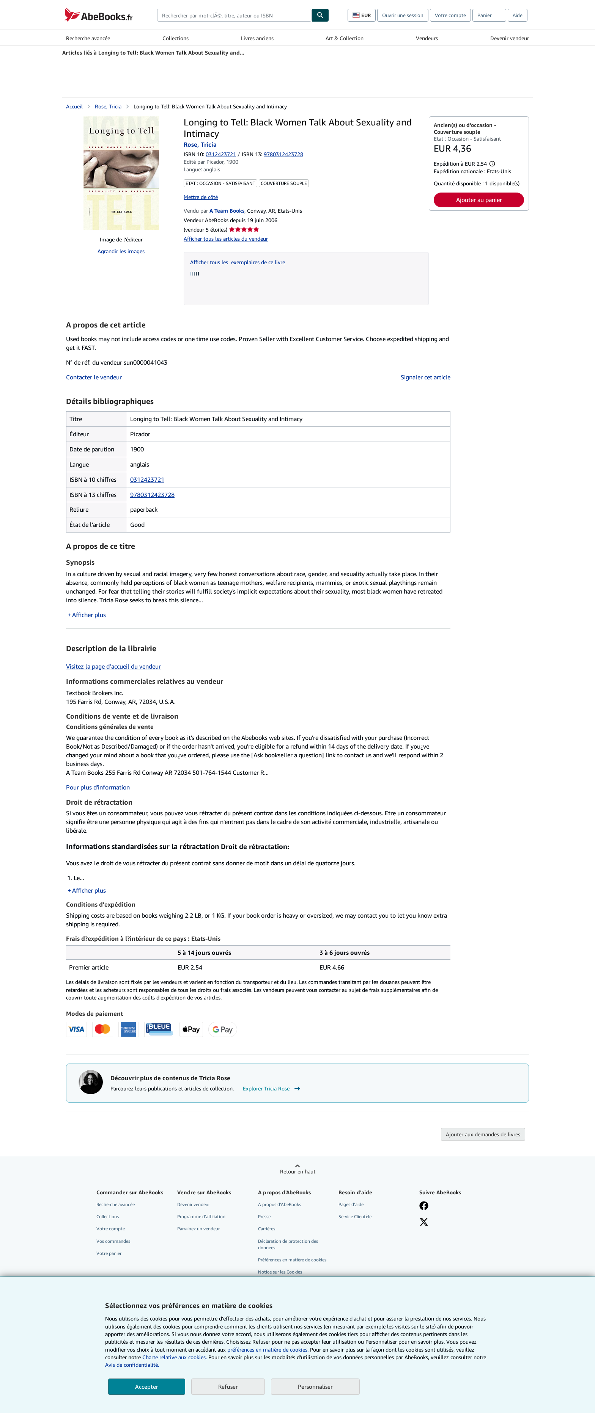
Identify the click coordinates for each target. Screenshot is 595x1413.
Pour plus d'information (98, 787)
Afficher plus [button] (89, 615)
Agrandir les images (121, 251)
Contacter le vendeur (94, 377)
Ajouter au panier (479, 200)
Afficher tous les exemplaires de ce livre (237, 262)
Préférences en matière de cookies (292, 1260)
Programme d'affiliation (201, 1216)
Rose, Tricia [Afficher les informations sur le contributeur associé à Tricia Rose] (108, 106)
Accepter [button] (146, 1386)
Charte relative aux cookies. (175, 1357)
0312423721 (221, 154)
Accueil (74, 106)
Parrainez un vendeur (198, 1228)
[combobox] (234, 15)
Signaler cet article (425, 377)
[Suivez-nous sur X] (423, 1223)
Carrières (266, 1228)
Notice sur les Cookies (280, 1272)
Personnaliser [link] (315, 1386)
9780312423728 (152, 494)
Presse (264, 1216)
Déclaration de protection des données (288, 1244)
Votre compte (450, 15)
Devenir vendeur (509, 38)
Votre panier (108, 1253)
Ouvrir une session (402, 15)
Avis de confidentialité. (132, 1364)
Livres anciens (257, 38)
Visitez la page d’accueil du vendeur (113, 666)
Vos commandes (113, 1241)
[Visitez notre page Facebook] (423, 1206)
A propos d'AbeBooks (279, 1204)
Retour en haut (297, 1171)
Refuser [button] (228, 1386)
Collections (175, 38)
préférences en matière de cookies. (268, 1349)
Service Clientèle (354, 1216)
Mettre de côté (201, 197)
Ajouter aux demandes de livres (483, 1134)
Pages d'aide (351, 1204)
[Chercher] (320, 15)
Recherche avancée (88, 38)
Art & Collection (345, 38)
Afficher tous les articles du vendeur (226, 238)
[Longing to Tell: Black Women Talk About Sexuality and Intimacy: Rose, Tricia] (121, 173)
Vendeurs (427, 38)
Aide (518, 15)
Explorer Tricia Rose (272, 1088)
